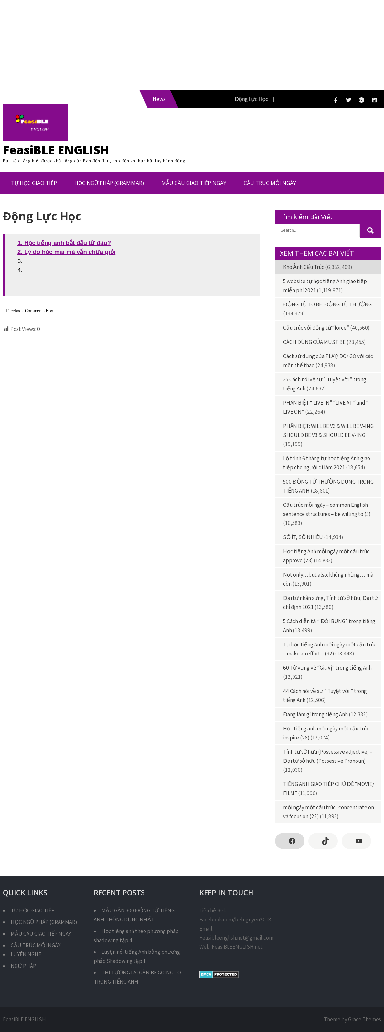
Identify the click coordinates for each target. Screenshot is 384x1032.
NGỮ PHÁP (23, 966)
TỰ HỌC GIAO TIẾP (34, 182)
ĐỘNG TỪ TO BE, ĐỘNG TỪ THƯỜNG (327, 304)
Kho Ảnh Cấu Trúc (303, 267)
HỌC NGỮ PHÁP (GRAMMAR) (109, 182)
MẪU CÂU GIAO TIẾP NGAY (193, 182)
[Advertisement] (192, 45)
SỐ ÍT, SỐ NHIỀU (303, 537)
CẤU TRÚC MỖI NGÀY (270, 182)
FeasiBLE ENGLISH (56, 150)
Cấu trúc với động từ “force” (316, 327)
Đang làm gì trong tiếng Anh (315, 714)
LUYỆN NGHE (26, 954)
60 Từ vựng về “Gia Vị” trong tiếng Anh (327, 667)
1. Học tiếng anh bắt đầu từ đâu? (64, 242)
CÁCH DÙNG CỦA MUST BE (314, 342)
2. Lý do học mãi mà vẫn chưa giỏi (66, 252)
